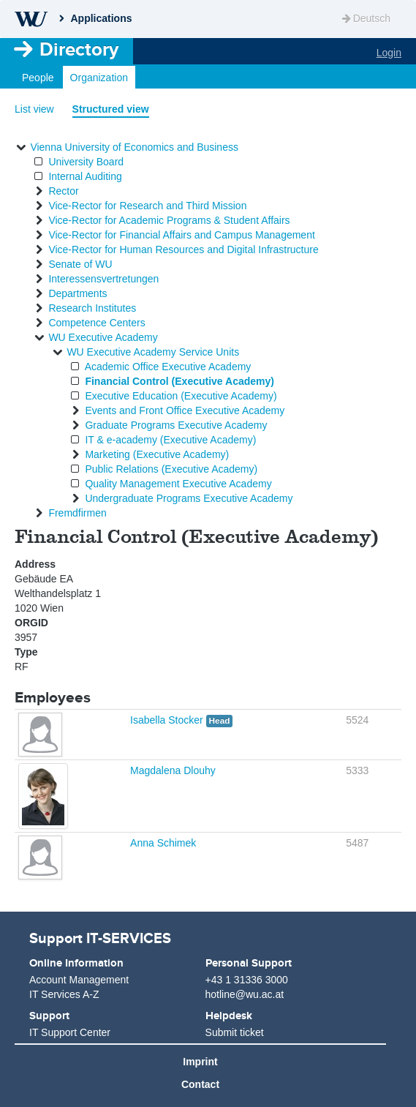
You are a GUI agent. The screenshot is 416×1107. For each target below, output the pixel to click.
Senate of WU (80, 264)
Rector (63, 191)
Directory (78, 49)
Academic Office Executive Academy (168, 366)
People (38, 77)
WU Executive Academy (102, 337)
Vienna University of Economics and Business (134, 147)
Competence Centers (96, 323)
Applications (101, 18)
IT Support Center (69, 1032)
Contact (200, 1084)
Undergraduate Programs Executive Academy (188, 498)
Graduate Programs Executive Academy (176, 425)
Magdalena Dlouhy (173, 770)
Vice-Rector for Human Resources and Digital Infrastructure (183, 249)
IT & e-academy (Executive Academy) (170, 440)
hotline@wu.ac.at (244, 994)
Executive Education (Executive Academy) (180, 396)
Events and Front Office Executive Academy (184, 410)
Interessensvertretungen (103, 279)
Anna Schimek (163, 843)
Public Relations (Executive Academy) (171, 469)
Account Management (79, 980)
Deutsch (365, 18)
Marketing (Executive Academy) (157, 454)
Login (389, 53)
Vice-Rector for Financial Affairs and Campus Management (181, 235)
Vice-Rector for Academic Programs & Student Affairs (169, 220)
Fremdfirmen (77, 513)
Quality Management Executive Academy (178, 483)
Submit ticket (234, 1032)
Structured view (110, 109)
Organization (99, 77)
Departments (77, 293)
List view (34, 109)
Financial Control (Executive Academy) (179, 381)
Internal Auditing (84, 176)
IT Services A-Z (64, 994)
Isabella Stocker (168, 720)
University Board (86, 162)
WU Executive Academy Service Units (153, 352)
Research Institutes (92, 308)
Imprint (200, 1061)
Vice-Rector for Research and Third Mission (147, 205)
